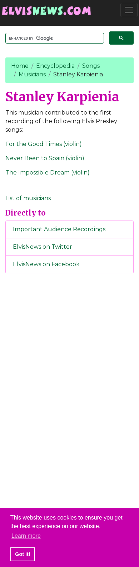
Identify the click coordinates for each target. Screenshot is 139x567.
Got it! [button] (22, 554)
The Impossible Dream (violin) (47, 172)
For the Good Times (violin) (43, 144)
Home (20, 65)
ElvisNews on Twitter (42, 246)
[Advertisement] (69, 397)
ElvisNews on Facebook (46, 264)
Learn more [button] (26, 536)
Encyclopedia (55, 65)
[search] (54, 38)
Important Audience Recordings (59, 229)
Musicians (32, 74)
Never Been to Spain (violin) (44, 158)
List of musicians (28, 198)
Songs (91, 65)
